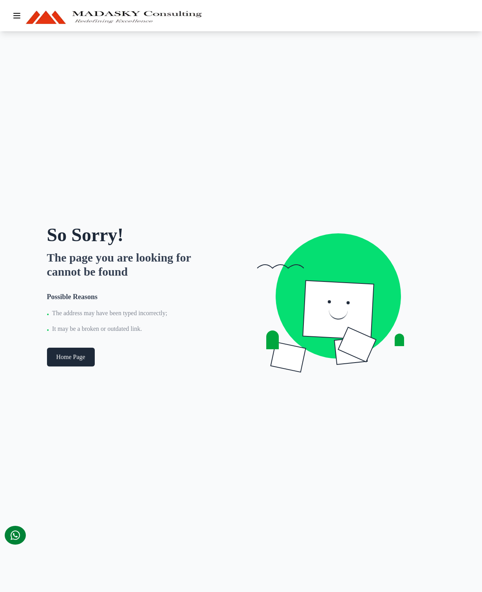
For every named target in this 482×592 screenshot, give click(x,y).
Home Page (70, 357)
